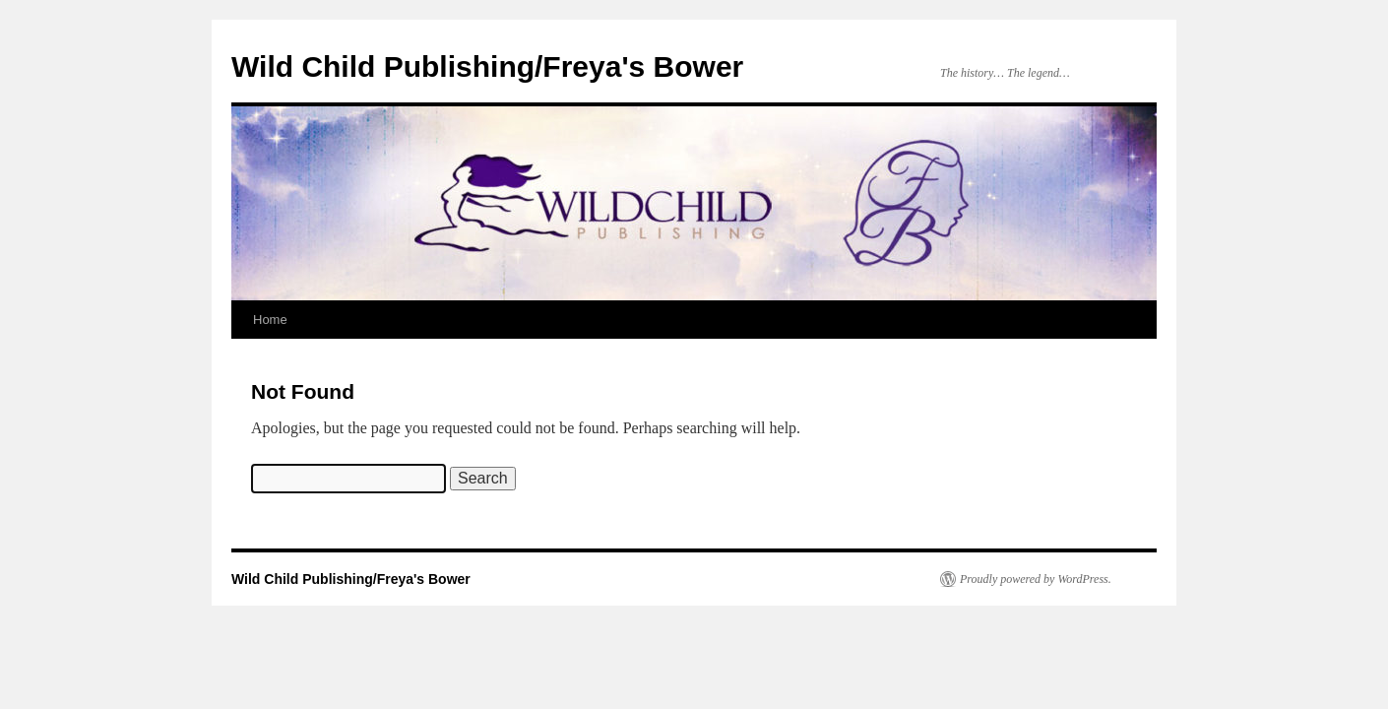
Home (270, 319)
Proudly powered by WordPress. (1035, 579)
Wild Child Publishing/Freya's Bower (487, 66)
